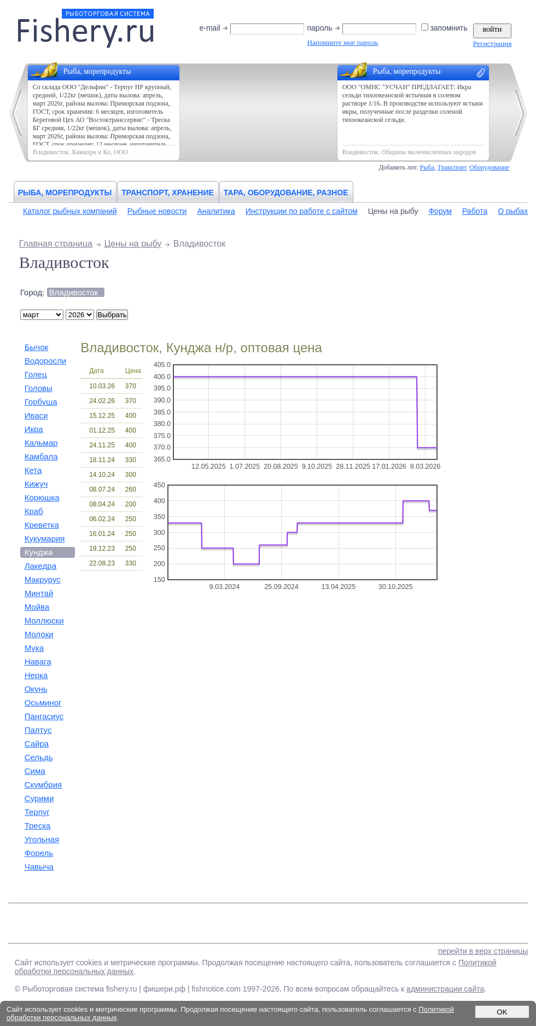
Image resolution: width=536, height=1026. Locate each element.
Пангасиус (44, 716)
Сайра (37, 743)
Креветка (42, 524)
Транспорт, (453, 167)
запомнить (445, 28)
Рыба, (428, 167)
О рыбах (513, 211)
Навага (38, 661)
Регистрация (492, 43)
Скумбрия (43, 784)
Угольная (42, 839)
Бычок (36, 347)
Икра (34, 429)
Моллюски (44, 620)
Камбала (41, 456)
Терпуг (37, 812)
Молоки (39, 634)
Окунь (36, 688)
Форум (440, 211)
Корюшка (42, 497)
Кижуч (36, 483)
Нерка (36, 675)
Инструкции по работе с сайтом (302, 211)
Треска (38, 825)
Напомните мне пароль (342, 42)
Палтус (38, 729)
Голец (36, 374)
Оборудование (489, 167)
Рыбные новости (157, 211)
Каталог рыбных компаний (70, 211)
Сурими (39, 798)
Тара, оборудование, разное (286, 192)
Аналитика (216, 211)
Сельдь (39, 757)
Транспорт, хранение (167, 192)
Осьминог (43, 702)
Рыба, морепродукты (65, 192)
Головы (39, 388)
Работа (474, 211)
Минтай (39, 593)
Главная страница (55, 243)
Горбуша (41, 401)
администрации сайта (445, 988)
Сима (35, 771)
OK (502, 1012)
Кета (33, 470)
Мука (34, 647)
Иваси (36, 415)
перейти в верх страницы (483, 951)
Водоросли (45, 360)
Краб (34, 511)
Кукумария (45, 538)
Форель (39, 853)
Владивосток (73, 292)
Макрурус (43, 579)
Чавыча (39, 866)
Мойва (37, 606)
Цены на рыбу (393, 211)
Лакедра (40, 565)
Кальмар (41, 442)
